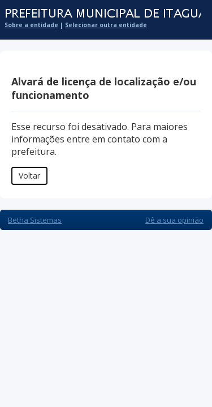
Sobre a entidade (31, 25)
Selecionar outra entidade (106, 25)
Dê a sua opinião (174, 220)
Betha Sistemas (35, 220)
